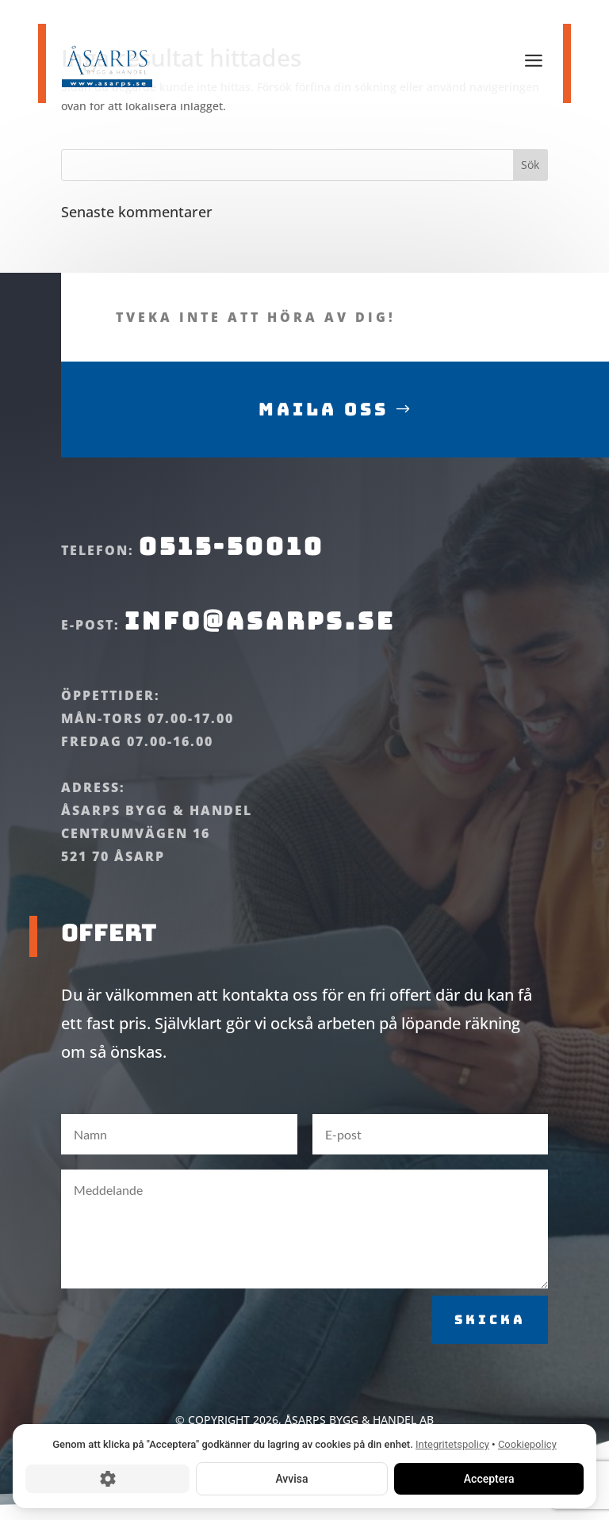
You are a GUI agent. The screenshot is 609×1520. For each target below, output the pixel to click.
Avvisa (291, 1478)
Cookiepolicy (527, 1444)
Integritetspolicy (452, 1444)
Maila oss (324, 430)
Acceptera (488, 1478)
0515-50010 (231, 568)
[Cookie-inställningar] (107, 1478)
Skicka (490, 1340)
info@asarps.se (256, 641)
